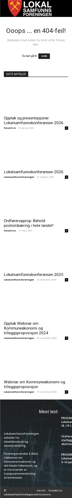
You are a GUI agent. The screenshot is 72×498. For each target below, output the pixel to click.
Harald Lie (10, 127)
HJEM (44, 56)
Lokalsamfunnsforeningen (19, 177)
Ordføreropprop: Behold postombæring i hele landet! (28, 223)
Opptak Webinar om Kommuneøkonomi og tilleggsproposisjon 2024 (26, 328)
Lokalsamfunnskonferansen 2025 (33, 274)
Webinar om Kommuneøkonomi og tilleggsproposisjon (34, 384)
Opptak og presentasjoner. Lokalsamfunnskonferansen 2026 (33, 120)
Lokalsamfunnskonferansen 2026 (33, 172)
